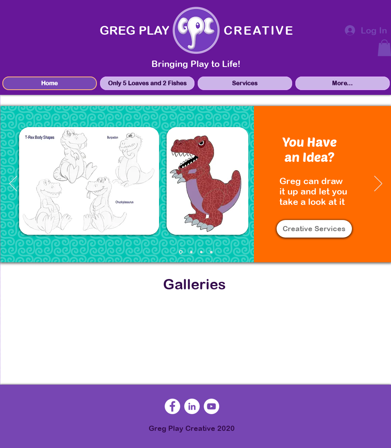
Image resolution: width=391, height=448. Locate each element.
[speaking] (211, 252)
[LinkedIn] (192, 406)
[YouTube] (211, 406)
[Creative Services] (314, 229)
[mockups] (191, 252)
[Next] (378, 184)
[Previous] (13, 184)
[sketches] (181, 252)
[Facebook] (172, 406)
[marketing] (201, 252)
